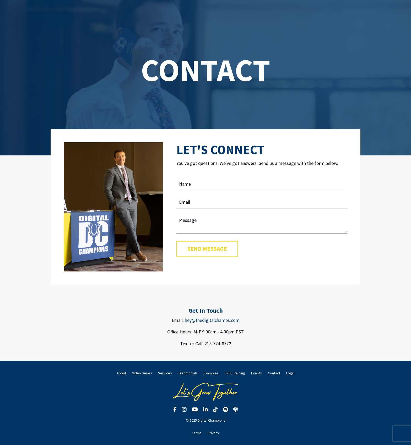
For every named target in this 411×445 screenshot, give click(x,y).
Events (256, 373)
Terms (197, 433)
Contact (274, 373)
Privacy (213, 433)
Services (165, 373)
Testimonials (188, 373)
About (121, 373)
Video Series (142, 373)
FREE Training (235, 373)
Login (290, 373)
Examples (211, 373)
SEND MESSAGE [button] (207, 248)
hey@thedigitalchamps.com (212, 320)
